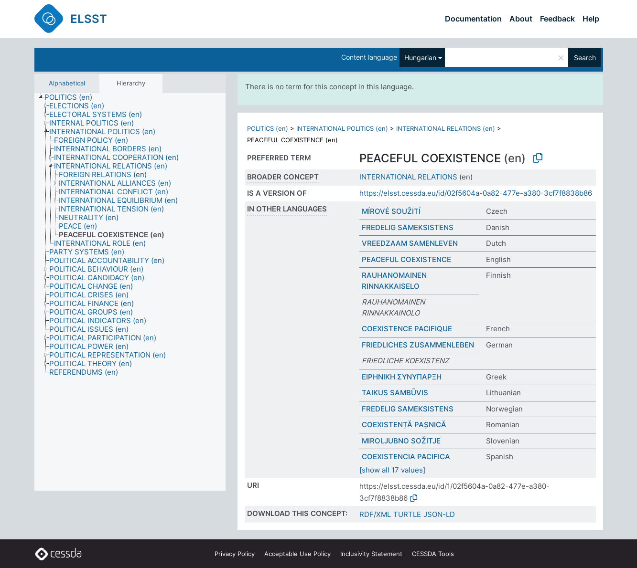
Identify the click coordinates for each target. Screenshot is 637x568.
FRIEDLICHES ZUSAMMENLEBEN (418, 344)
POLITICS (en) (267, 128)
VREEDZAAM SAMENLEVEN (410, 243)
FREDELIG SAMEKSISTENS (407, 227)
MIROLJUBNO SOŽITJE (401, 440)
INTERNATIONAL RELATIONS (408, 176)
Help (591, 18)
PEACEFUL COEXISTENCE (406, 259)
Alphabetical (67, 83)
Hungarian (420, 57)
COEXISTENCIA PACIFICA (406, 456)
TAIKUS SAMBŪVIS (395, 392)
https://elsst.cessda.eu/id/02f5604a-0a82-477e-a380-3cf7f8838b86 (475, 193)
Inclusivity (371, 553)
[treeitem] (72, 97)
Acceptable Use (297, 553)
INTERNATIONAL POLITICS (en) (342, 128)
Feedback (557, 18)
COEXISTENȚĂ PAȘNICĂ (404, 424)
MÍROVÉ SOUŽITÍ (391, 211)
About (520, 18)
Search (585, 57)
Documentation (473, 18)
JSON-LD (439, 514)
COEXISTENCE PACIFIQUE (407, 328)
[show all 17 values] (392, 469)
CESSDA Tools (433, 553)
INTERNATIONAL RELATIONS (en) (445, 128)
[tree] (130, 292)
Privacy (235, 553)
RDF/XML (375, 514)
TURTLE (407, 514)
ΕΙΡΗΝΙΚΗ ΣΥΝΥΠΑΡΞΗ (402, 376)
